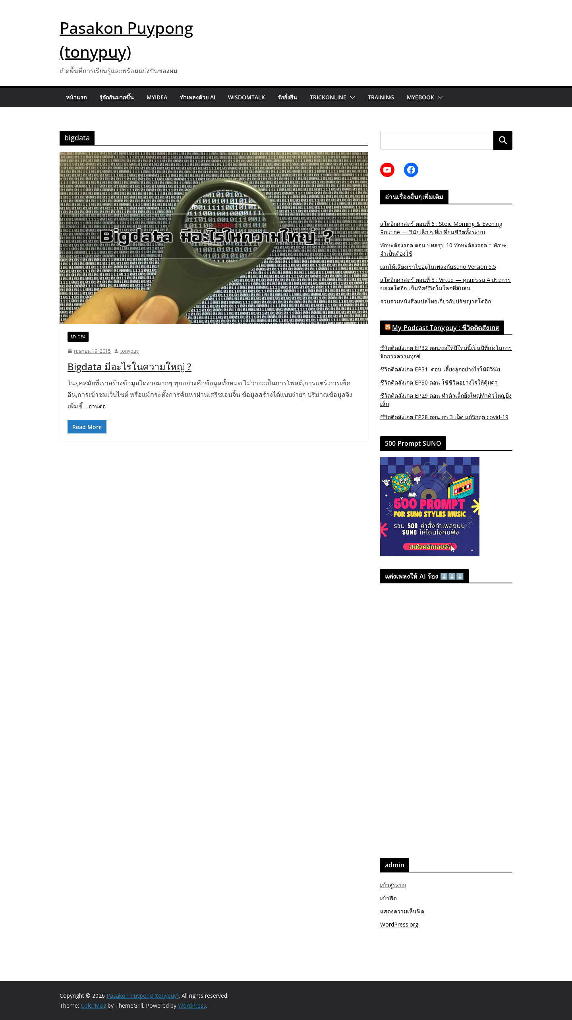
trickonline (328, 97)
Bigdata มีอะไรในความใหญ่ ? (129, 366)
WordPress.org (399, 924)
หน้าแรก (76, 97)
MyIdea (157, 97)
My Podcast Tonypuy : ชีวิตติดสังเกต (445, 327)
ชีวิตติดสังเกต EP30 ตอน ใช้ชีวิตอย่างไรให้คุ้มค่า (439, 382)
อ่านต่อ (97, 406)
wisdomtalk (246, 97)
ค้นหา (503, 140)
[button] (350, 97)
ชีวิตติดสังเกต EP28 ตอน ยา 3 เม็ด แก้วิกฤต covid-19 (444, 417)
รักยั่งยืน (287, 97)
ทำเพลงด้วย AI (197, 97)
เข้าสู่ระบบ (393, 885)
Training (381, 97)
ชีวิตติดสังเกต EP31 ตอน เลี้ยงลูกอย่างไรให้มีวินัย (440, 369)
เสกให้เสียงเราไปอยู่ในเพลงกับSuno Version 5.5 (438, 266)
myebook (420, 97)
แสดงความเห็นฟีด (402, 911)
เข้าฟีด (388, 898)
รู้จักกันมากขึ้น (116, 97)
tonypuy (129, 351)
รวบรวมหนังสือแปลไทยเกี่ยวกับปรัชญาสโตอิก (435, 301)
